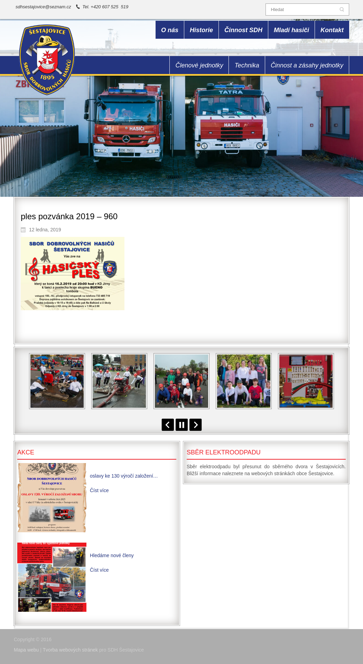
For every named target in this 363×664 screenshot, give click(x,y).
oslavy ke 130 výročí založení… (124, 476)
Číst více (99, 490)
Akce (25, 452)
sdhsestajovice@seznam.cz (43, 6)
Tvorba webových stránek (70, 650)
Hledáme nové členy (112, 555)
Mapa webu (26, 650)
